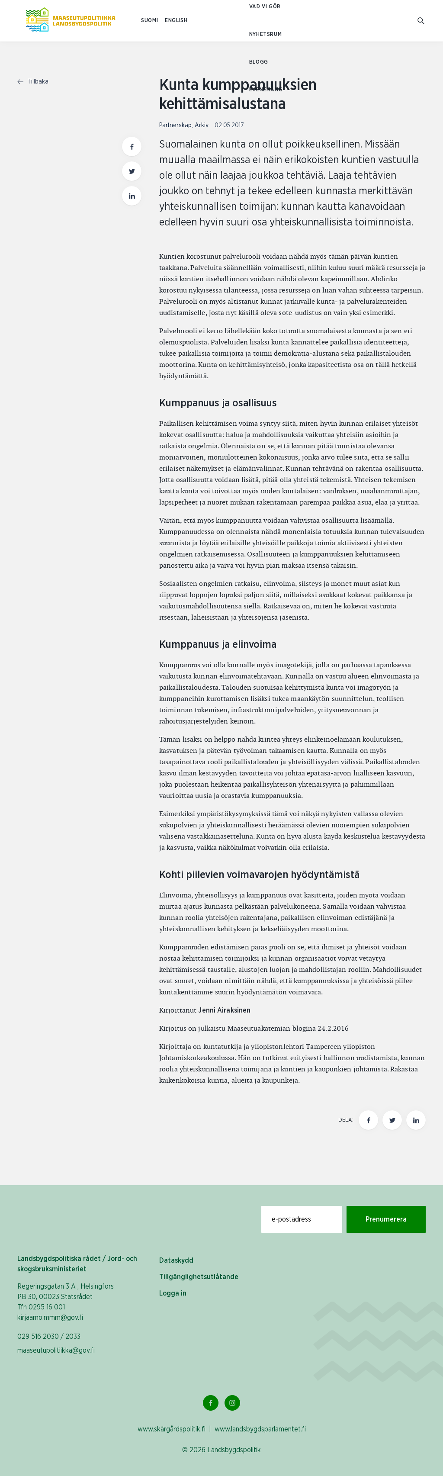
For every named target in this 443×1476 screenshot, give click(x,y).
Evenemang (265, 90)
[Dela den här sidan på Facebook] (368, 1120)
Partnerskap (175, 125)
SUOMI (149, 20)
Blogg (258, 62)
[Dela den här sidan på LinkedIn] (416, 1120)
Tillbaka (32, 82)
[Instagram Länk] (232, 1403)
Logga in (172, 1293)
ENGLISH (176, 20)
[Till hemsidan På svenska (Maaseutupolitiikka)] (70, 21)
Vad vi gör (265, 7)
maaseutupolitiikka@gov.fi (56, 1350)
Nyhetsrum (265, 34)
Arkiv (202, 125)
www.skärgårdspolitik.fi (171, 1429)
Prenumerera (386, 1219)
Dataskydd (176, 1260)
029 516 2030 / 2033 (48, 1336)
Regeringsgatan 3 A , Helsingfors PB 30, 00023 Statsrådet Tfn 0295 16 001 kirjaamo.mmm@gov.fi (65, 1302)
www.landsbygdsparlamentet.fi (260, 1429)
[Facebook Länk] (210, 1403)
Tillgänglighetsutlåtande (198, 1276)
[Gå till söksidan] (421, 21)
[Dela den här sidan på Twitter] (392, 1120)
